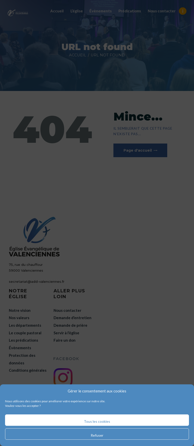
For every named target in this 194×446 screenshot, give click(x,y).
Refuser (97, 435)
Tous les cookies (97, 421)
